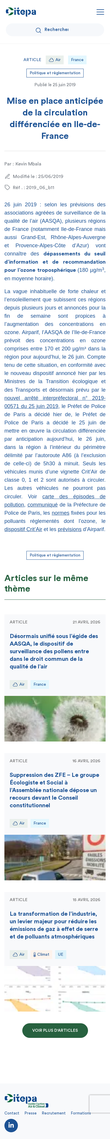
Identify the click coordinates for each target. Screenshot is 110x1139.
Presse (31, 1113)
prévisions (70, 529)
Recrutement (54, 1113)
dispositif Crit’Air (23, 529)
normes (60, 513)
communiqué (43, 505)
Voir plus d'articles (55, 1031)
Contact (11, 1113)
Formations (81, 1113)
